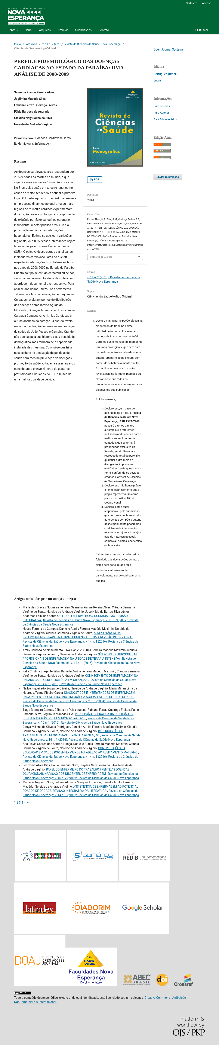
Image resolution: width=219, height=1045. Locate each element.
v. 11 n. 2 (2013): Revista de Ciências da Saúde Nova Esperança (81, 44)
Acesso (206, 3)
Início (17, 44)
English (158, 80)
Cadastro (191, 3)
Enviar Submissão (168, 177)
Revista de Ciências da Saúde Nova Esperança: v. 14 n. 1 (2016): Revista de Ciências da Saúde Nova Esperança (82, 663)
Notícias (63, 30)
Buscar (201, 30)
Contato (103, 30)
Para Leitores (162, 106)
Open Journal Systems (168, 49)
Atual (28, 30)
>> (27, 802)
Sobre (12, 30)
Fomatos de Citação (101, 256)
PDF (96, 179)
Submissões (83, 30)
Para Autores (162, 112)
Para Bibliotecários (165, 119)
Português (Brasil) (166, 74)
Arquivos (45, 30)
